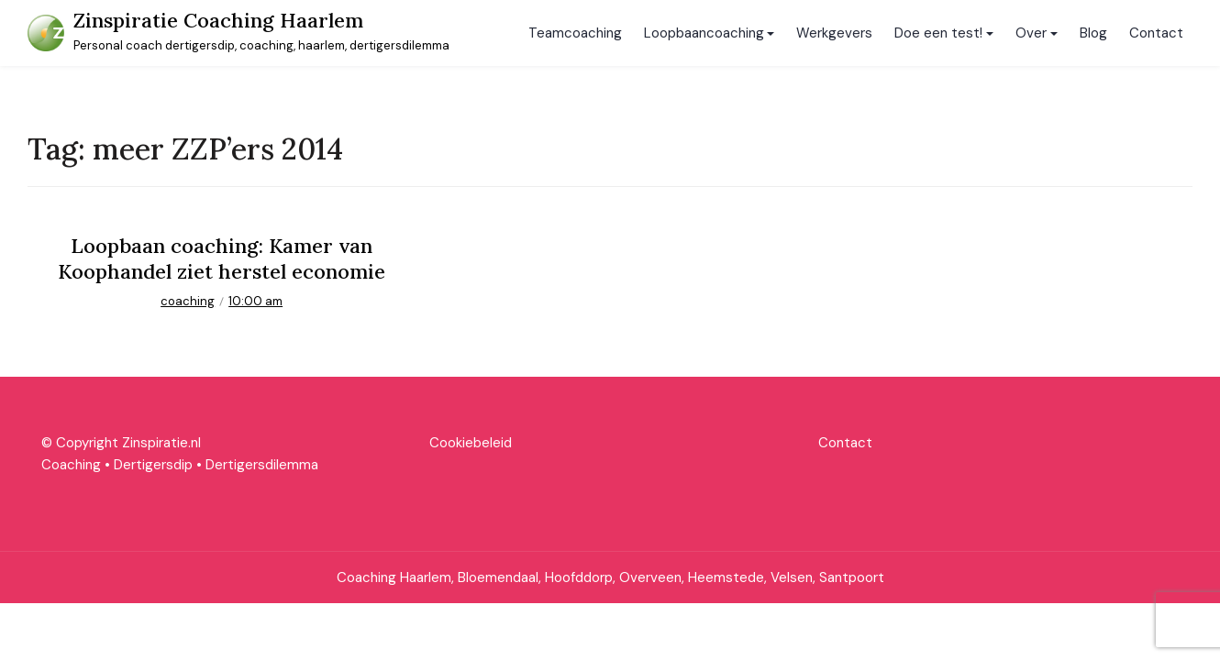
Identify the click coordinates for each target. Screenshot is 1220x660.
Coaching (71, 465)
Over (1031, 33)
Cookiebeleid (470, 443)
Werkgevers (834, 33)
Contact (1156, 33)
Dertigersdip (153, 465)
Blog (1093, 33)
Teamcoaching (575, 33)
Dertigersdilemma (261, 465)
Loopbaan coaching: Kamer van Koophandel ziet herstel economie (221, 259)
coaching (188, 301)
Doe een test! (938, 33)
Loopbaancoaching (704, 33)
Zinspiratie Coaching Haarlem (218, 20)
